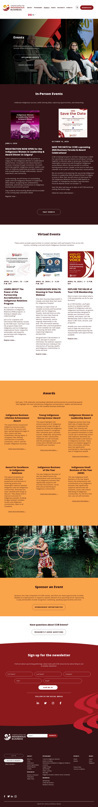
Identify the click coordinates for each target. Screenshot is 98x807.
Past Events (49, 212)
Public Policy (30, 779)
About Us (29, 759)
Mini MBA (45, 773)
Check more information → (17, 449)
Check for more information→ (63, 193)
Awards (76, 761)
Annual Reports (31, 767)
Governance (30, 763)
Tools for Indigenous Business (51, 759)
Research (61, 7)
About (29, 7)
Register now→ (11, 196)
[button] (77, 7)
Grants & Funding (47, 761)
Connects (45, 765)
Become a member (13, 760)
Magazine (91, 763)
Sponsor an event (25, 65)
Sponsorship (46, 769)
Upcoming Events (30, 57)
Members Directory (48, 784)
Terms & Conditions (79, 769)
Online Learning (47, 771)
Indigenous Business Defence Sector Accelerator (56, 775)
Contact (29, 769)
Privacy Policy (77, 767)
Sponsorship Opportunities (49, 607)
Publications (30, 777)
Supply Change (47, 767)
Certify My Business (48, 782)
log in (13, 755)
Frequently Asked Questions (48, 632)
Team (28, 761)
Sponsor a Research (32, 775)
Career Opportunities (33, 765)
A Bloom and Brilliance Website (53, 804)
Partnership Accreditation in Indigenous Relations (56, 763)
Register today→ (10, 340)
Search (52, 735)
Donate (69, 7)
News (53, 7)
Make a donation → (10, 764)
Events (47, 7)
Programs (38, 7)
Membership (87, 7)
